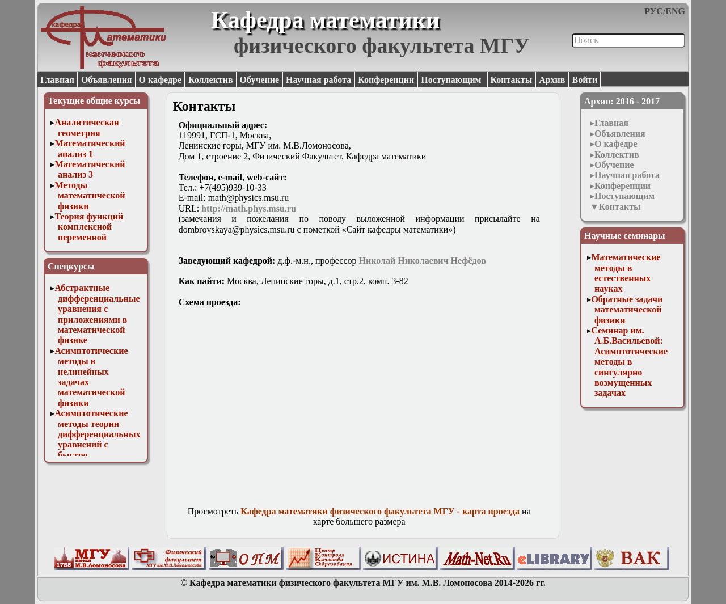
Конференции (386, 80)
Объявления (106, 80)
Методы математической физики (89, 195)
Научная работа (318, 80)
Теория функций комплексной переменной (88, 227)
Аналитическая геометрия (86, 127)
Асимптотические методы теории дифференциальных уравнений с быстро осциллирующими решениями (97, 444)
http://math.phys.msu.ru (248, 208)
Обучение (260, 80)
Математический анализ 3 (89, 169)
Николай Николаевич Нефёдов (422, 260)
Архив (552, 80)
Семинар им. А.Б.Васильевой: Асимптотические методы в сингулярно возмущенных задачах (629, 362)
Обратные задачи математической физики (626, 309)
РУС (653, 11)
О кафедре (160, 80)
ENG (675, 11)
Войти (584, 80)
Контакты (512, 80)
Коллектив (210, 80)
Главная (57, 80)
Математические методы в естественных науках (625, 272)
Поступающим (452, 80)
